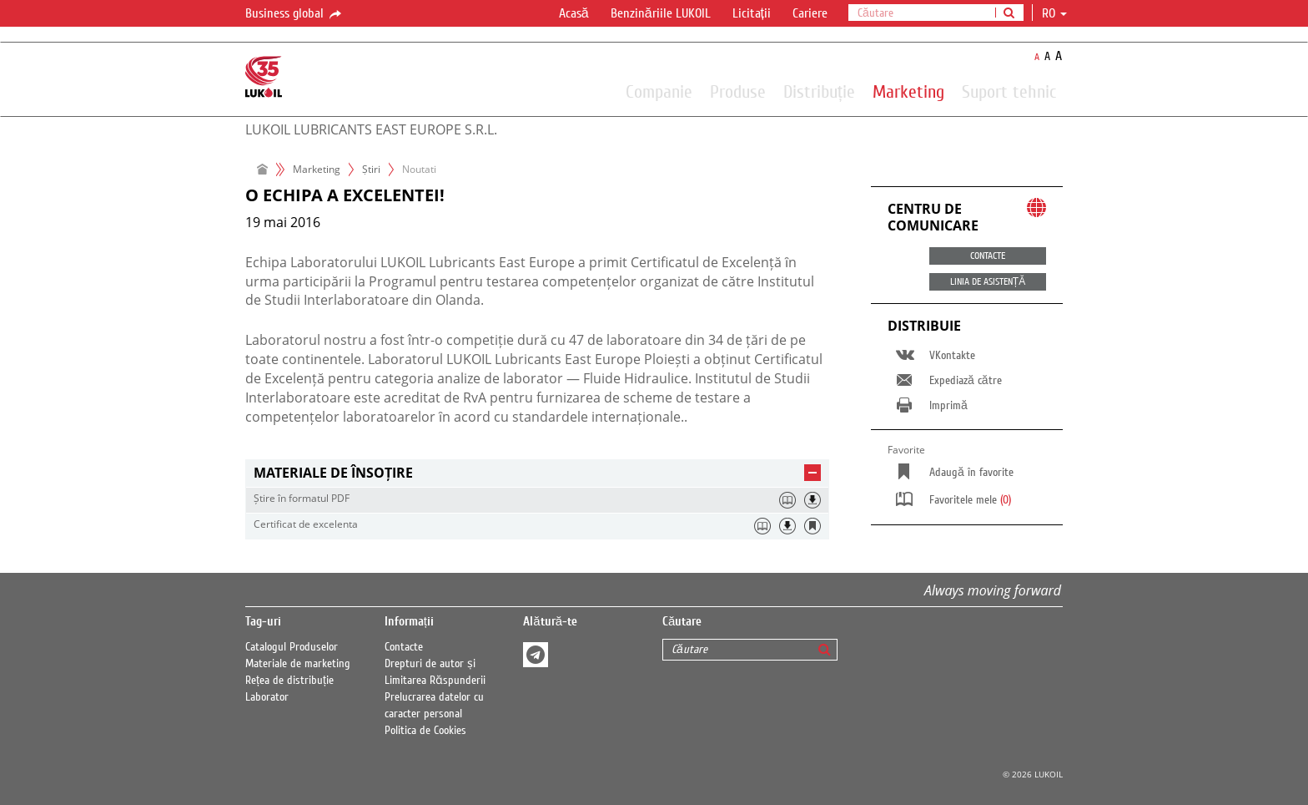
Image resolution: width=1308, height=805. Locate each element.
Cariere (810, 13)
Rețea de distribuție (289, 680)
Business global (294, 14)
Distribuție (819, 91)
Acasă (574, 13)
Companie (659, 91)
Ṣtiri (371, 169)
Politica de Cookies (425, 730)
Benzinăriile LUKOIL (661, 13)
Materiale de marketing (297, 664)
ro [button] (1054, 13)
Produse (738, 91)
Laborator (267, 697)
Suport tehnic (1009, 91)
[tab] (537, 473)
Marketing (908, 91)
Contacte (404, 647)
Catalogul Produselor (291, 647)
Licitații (751, 13)
